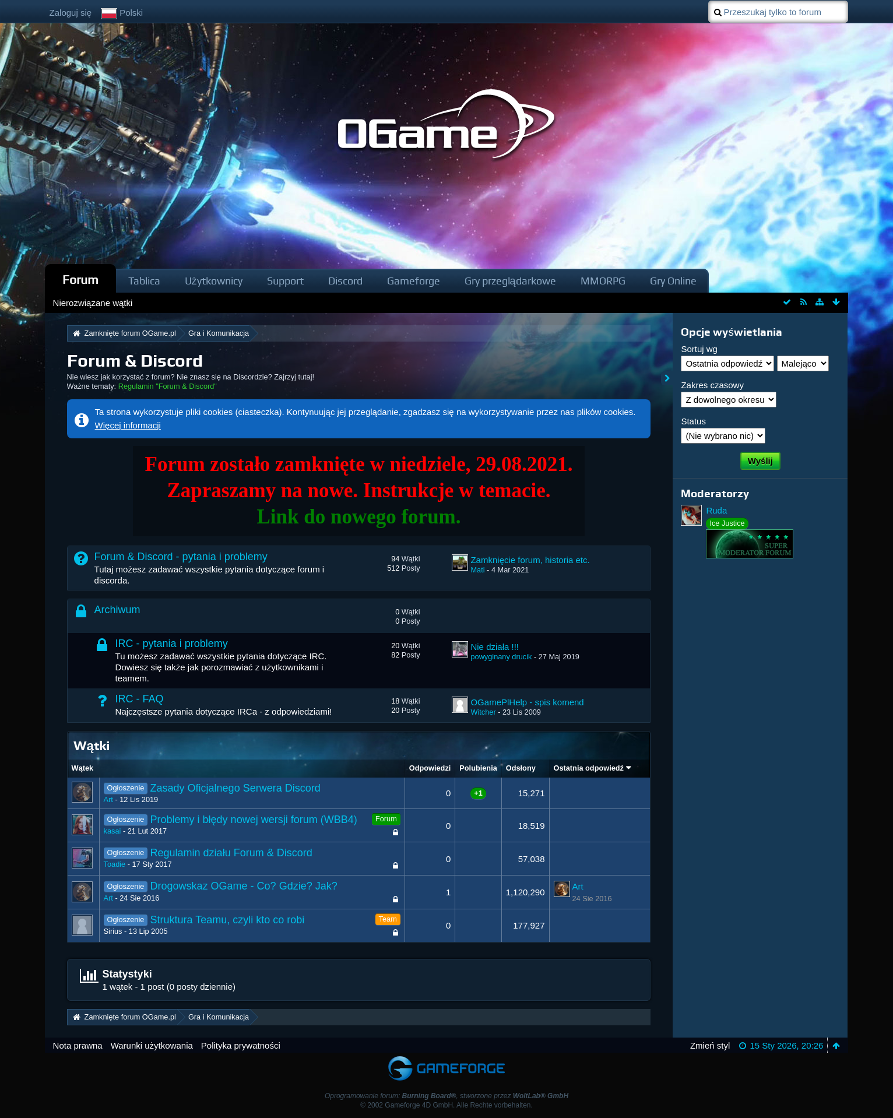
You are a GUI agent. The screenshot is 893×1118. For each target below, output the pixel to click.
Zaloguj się (71, 12)
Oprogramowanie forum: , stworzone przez (446, 1096)
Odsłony (521, 768)
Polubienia (478, 768)
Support (285, 281)
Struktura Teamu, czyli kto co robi (227, 920)
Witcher (482, 712)
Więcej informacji (128, 425)
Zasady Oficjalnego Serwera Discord (235, 788)
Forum (80, 279)
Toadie (115, 864)
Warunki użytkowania (152, 1045)
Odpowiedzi (430, 768)
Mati (477, 569)
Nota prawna (78, 1045)
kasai (112, 831)
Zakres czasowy (712, 385)
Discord (345, 281)
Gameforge (413, 281)
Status (693, 421)
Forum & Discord (135, 360)
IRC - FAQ (139, 699)
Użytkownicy (213, 281)
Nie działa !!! (494, 647)
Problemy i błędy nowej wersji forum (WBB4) (253, 819)
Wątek (83, 768)
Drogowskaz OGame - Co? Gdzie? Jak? (243, 886)
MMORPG (603, 281)
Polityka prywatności (240, 1045)
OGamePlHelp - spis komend (526, 702)
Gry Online (673, 281)
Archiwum (117, 610)
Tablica (144, 281)
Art (108, 799)
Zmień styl (710, 1045)
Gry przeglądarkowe (510, 281)
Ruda (716, 510)
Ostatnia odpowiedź (589, 768)
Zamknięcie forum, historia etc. (529, 560)
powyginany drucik (501, 656)
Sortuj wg (699, 349)
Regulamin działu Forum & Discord (231, 853)
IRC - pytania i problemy (171, 643)
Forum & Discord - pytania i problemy (181, 556)
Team (388, 919)
